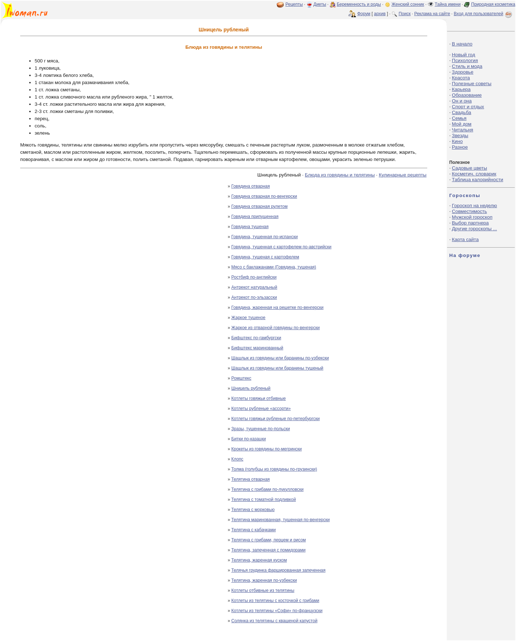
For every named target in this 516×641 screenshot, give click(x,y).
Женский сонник (408, 4)
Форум (363, 13)
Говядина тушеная (249, 226)
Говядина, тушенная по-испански (264, 236)
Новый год (463, 54)
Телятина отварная (250, 479)
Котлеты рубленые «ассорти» (261, 408)
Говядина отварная (250, 186)
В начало (462, 44)
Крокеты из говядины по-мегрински (266, 449)
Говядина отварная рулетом (259, 206)
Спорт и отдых (468, 106)
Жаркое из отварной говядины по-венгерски (275, 327)
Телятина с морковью (253, 509)
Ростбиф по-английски (253, 277)
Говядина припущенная (255, 216)
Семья (459, 118)
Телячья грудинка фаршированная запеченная (278, 570)
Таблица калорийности (477, 179)
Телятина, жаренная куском (259, 560)
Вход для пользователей (483, 13)
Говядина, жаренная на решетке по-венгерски (277, 307)
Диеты (320, 4)
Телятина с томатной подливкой (263, 499)
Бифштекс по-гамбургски (256, 337)
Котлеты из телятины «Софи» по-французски (277, 610)
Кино (457, 141)
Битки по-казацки (248, 438)
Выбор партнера (470, 223)
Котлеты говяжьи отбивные (258, 398)
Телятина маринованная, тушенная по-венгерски (280, 519)
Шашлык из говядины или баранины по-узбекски (280, 358)
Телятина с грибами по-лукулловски (267, 489)
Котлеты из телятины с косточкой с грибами (275, 600)
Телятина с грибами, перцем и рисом (268, 539)
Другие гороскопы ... (474, 228)
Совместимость (469, 211)
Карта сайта (465, 239)
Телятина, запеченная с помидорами (268, 550)
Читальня (462, 129)
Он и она (462, 101)
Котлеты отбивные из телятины (262, 590)
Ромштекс (241, 378)
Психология (465, 60)
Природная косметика (493, 4)
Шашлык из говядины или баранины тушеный (277, 368)
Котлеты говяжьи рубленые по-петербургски (275, 418)
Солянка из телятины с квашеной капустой (274, 620)
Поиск (405, 13)
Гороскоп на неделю (474, 205)
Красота (461, 77)
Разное (460, 147)
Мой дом (461, 124)
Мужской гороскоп (472, 217)
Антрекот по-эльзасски (254, 297)
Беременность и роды (359, 4)
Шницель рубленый (251, 388)
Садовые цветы (469, 168)
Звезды (460, 135)
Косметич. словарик (474, 173)
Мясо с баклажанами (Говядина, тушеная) (273, 267)
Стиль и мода (467, 66)
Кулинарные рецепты (403, 175)
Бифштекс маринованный (257, 347)
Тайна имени (448, 4)
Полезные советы (471, 83)
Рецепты (294, 4)
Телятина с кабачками (253, 529)
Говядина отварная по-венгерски (264, 196)
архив (379, 13)
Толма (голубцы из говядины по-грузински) (274, 469)
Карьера (461, 89)
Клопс (237, 459)
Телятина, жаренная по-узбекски (264, 580)
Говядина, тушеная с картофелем (265, 257)
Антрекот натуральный (254, 287)
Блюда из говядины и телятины (340, 175)
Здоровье (462, 72)
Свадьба (461, 112)
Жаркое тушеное (248, 317)
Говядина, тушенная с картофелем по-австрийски (281, 246)
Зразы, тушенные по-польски (260, 428)
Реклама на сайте (432, 13)
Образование (467, 95)
